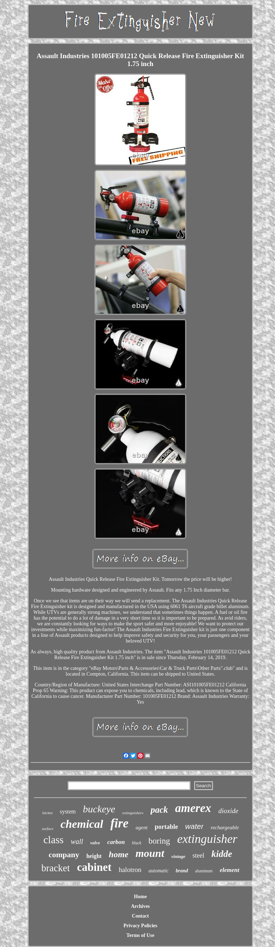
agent (142, 827)
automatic (159, 870)
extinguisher (207, 838)
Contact (140, 916)
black (136, 842)
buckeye (99, 809)
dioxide (228, 811)
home (119, 854)
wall (77, 841)
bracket (56, 868)
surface (47, 828)
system (68, 811)
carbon (116, 842)
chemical (82, 823)
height (94, 856)
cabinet (94, 867)
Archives (140, 906)
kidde (222, 854)
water (194, 826)
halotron (130, 869)
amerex (193, 808)
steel (198, 855)
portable (166, 826)
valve (95, 842)
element (230, 870)
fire (119, 823)
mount (150, 853)
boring (159, 840)
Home (140, 896)
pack (159, 810)
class (53, 839)
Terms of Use (140, 935)
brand (182, 870)
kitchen (47, 813)
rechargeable (225, 827)
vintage (178, 856)
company (64, 854)
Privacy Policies (140, 925)
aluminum (204, 870)
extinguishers (133, 813)
